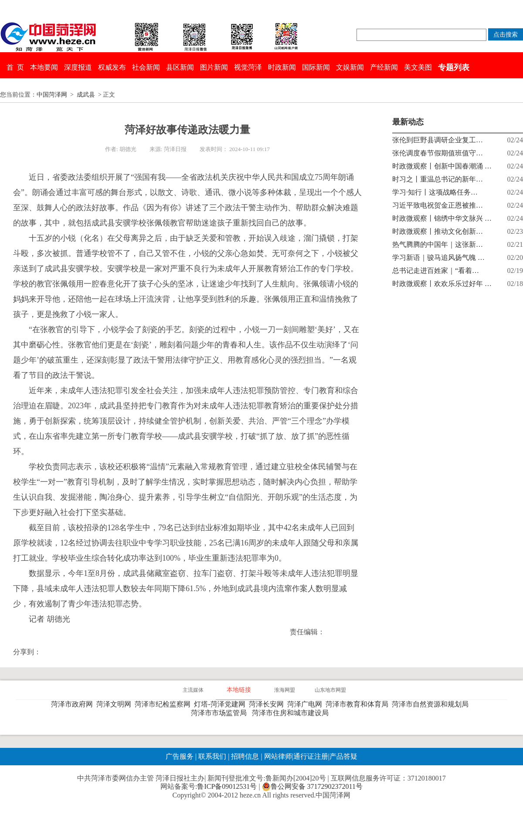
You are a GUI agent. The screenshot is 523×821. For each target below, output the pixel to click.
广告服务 (180, 756)
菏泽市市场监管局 (220, 713)
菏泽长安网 (268, 704)
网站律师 (277, 756)
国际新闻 (316, 67)
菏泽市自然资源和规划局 (432, 704)
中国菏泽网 (52, 94)
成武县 (86, 94)
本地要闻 (44, 67)
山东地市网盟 (330, 690)
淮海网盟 (284, 690)
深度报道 (78, 67)
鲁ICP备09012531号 (227, 786)
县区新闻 (180, 67)
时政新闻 (282, 67)
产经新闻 (384, 67)
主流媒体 (193, 690)
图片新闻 (214, 67)
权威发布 (112, 67)
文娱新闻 (350, 67)
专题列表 (453, 67)
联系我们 (212, 756)
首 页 (15, 67)
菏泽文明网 (115, 704)
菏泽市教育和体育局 (359, 704)
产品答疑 (343, 756)
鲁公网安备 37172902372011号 (312, 786)
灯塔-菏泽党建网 (221, 704)
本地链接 (239, 689)
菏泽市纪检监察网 (164, 704)
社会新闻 (146, 67)
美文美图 (418, 67)
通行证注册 (310, 756)
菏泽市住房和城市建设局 (292, 713)
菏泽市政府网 (73, 704)
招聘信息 (245, 756)
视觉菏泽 (248, 67)
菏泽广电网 (306, 704)
